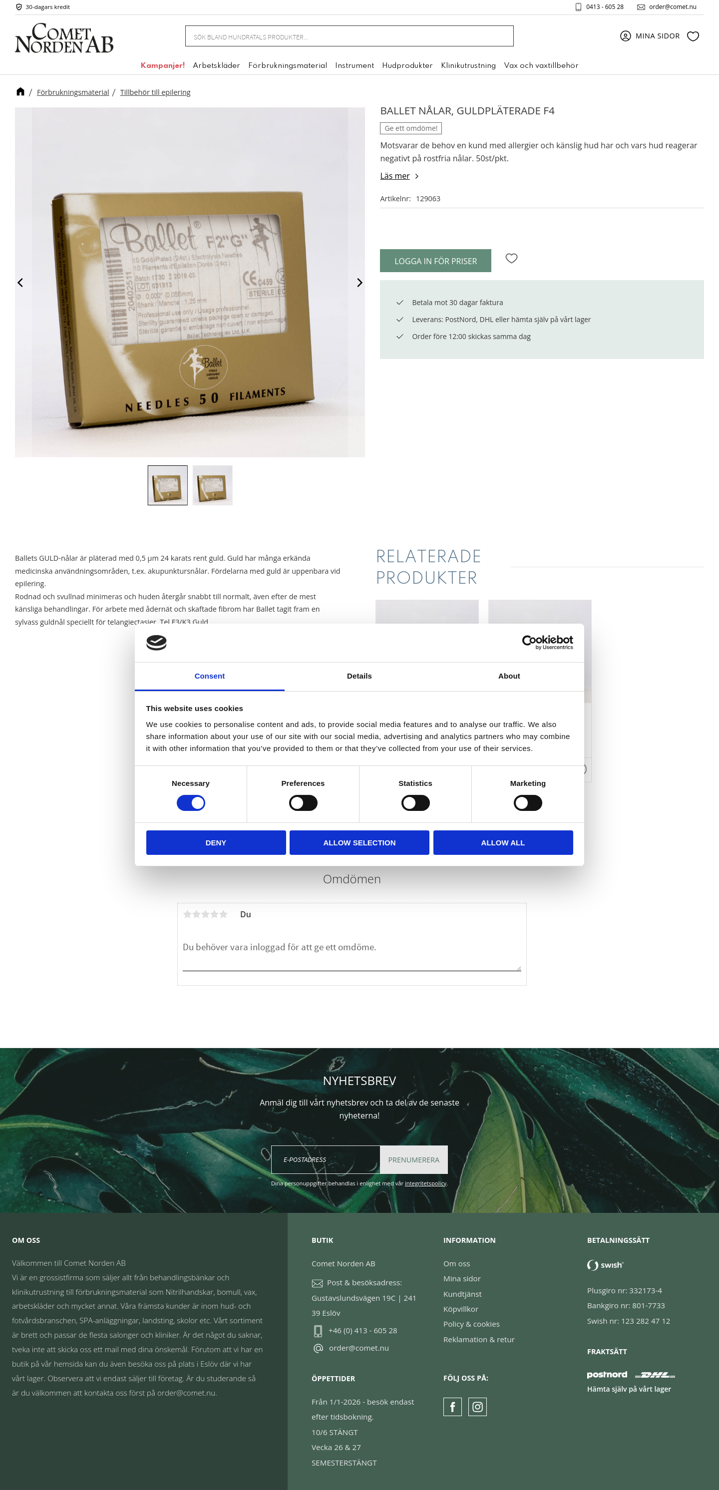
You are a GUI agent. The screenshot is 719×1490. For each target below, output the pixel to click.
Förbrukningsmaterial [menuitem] (287, 66)
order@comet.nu (672, 7)
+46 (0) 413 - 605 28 (363, 1330)
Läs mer (394, 175)
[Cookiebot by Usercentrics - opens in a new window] (529, 642)
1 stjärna (187, 914)
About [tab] (509, 676)
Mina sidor (462, 1278)
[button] (693, 36)
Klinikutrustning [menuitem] (468, 66)
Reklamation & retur (479, 1339)
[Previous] (21, 282)
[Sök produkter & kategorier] (337, 36)
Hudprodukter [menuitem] (407, 66)
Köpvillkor (460, 1309)
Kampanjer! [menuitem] (162, 66)
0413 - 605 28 (604, 7)
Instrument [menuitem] (354, 66)
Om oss (456, 1263)
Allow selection (360, 842)
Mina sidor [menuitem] (658, 36)
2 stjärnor (196, 914)
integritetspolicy (425, 1183)
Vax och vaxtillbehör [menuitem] (541, 66)
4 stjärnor (214, 914)
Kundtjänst (462, 1294)
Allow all (503, 842)
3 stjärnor (205, 914)
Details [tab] (359, 676)
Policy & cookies (471, 1324)
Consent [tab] (210, 676)
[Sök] (500, 36)
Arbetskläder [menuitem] (216, 66)
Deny (216, 842)
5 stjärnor (223, 914)
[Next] (359, 282)
